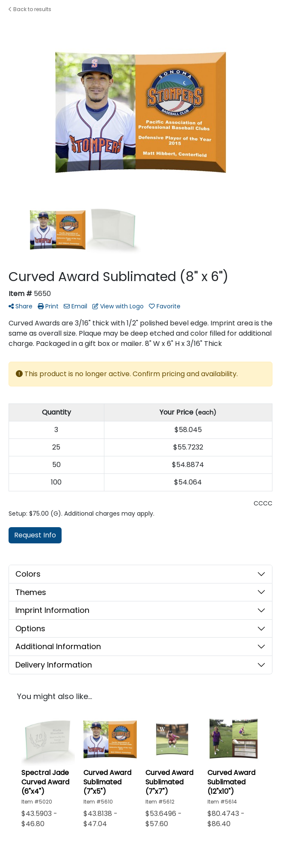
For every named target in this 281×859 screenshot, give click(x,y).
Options (30, 628)
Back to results (30, 9)
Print (48, 306)
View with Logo (118, 306)
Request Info (35, 535)
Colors (28, 574)
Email (75, 306)
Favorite (164, 306)
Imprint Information (52, 610)
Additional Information (58, 646)
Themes (30, 592)
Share (21, 306)
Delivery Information (53, 664)
